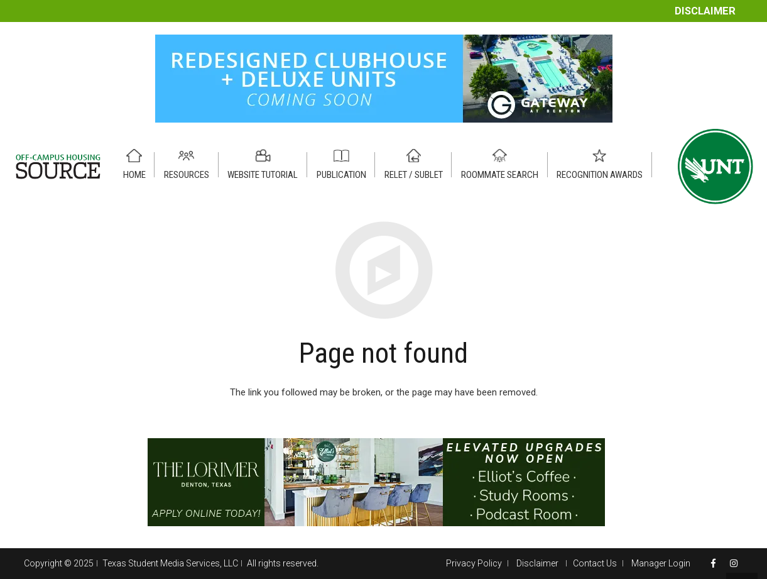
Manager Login (660, 563)
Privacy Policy (474, 563)
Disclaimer (705, 11)
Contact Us (595, 563)
